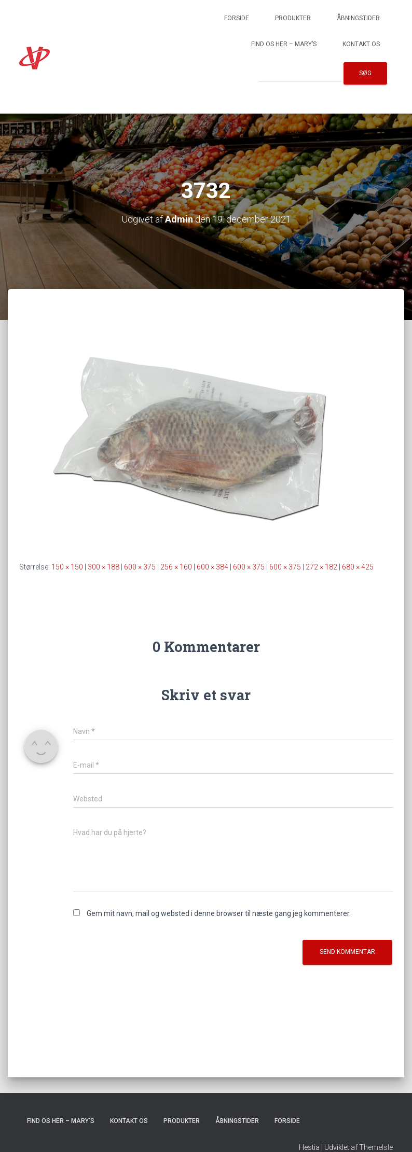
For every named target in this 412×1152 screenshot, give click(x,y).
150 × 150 (67, 567)
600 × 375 (140, 567)
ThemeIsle (376, 1147)
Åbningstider (358, 18)
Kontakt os (361, 44)
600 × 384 (212, 567)
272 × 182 (321, 567)
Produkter (293, 18)
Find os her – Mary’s (284, 44)
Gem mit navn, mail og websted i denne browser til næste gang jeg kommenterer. (219, 913)
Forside (236, 18)
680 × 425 (358, 567)
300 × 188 (103, 567)
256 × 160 (176, 567)
